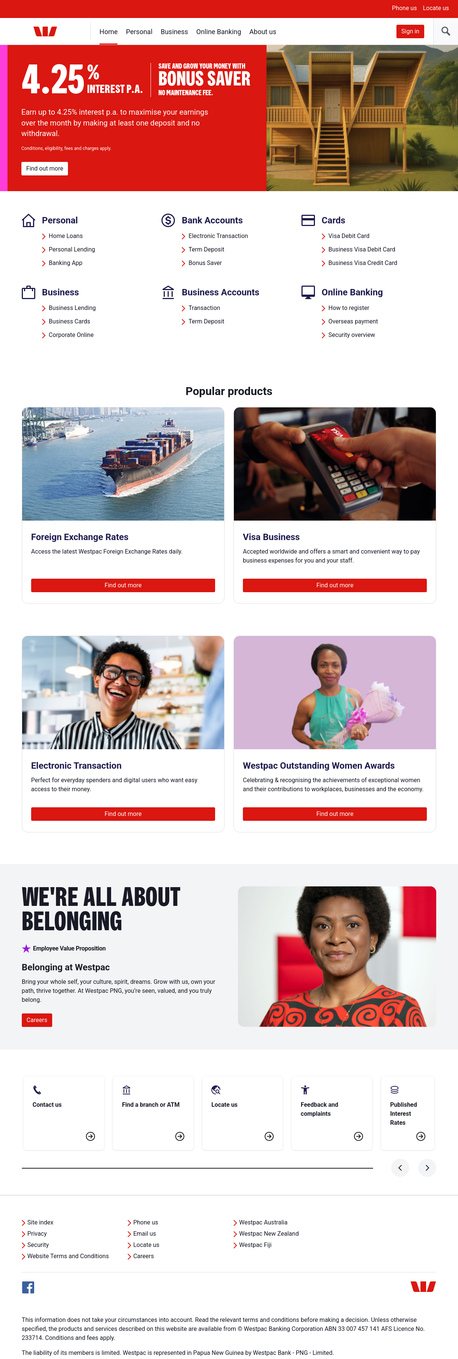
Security (38, 1217)
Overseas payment (353, 321)
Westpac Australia (263, 1195)
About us (262, 32)
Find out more (44, 168)
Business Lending (72, 307)
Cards (333, 220)
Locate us (436, 8)
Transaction (204, 307)
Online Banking (218, 32)
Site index (40, 1195)
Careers (37, 1020)
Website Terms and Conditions (68, 1229)
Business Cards (69, 321)
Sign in (410, 31)
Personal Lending (72, 249)
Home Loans (66, 235)
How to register (348, 307)
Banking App (66, 262)
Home (108, 32)
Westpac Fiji (255, 1217)
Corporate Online (71, 334)
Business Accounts (220, 292)
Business (174, 32)
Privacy (37, 1206)
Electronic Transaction (218, 235)
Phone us (404, 8)
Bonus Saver (205, 262)
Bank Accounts (212, 220)
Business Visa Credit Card (362, 262)
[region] (229, 118)
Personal (139, 32)
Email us (144, 1206)
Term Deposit (206, 249)
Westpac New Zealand (269, 1206)
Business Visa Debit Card (361, 249)
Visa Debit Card (348, 235)
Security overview (351, 334)
